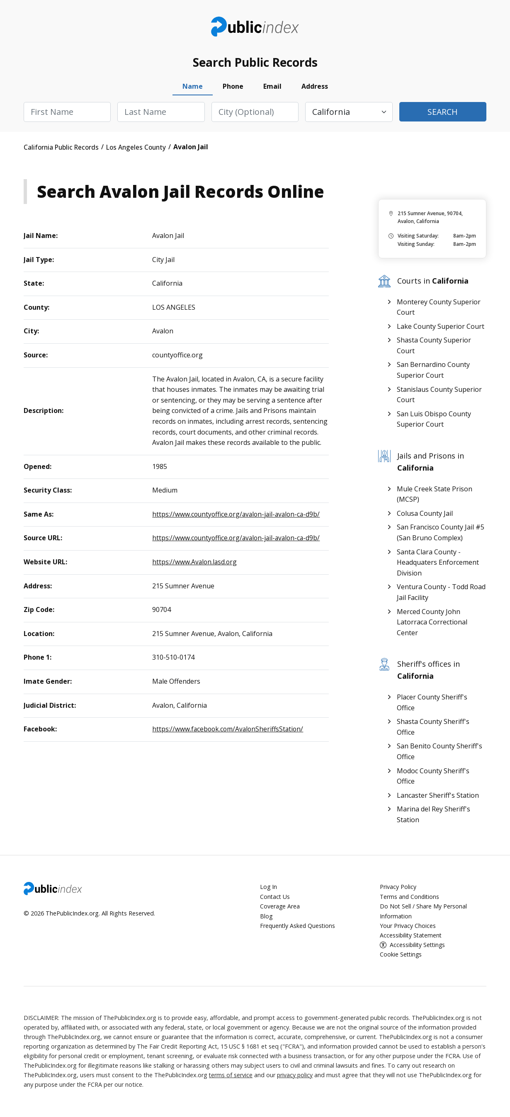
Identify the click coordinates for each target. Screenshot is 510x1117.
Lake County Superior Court (440, 328)
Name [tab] (192, 88)
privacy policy (295, 1076)
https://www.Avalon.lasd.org (195, 563)
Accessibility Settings (418, 946)
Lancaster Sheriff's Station (438, 796)
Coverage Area (280, 908)
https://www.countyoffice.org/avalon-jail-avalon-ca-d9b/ (238, 515)
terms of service (231, 1076)
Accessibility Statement (412, 936)
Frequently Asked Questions (298, 927)
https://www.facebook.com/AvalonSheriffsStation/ (229, 731)
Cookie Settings (401, 955)
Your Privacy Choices (408, 927)
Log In (268, 889)
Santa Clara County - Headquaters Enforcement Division (438, 564)
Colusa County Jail (425, 515)
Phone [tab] (233, 88)
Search (442, 113)
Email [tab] (272, 88)
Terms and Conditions (410, 898)
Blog (266, 917)
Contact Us (275, 898)
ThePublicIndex (255, 27)
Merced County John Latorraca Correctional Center (432, 624)
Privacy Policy (398, 889)
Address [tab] (314, 88)
